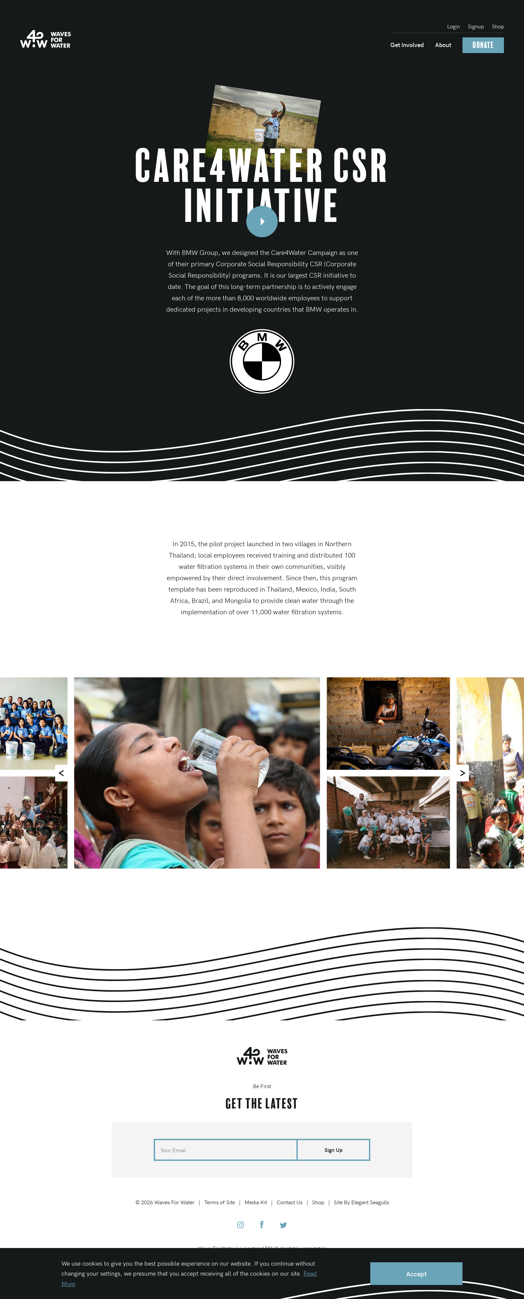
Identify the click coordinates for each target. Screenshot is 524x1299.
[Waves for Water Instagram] (240, 1225)
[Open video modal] (262, 221)
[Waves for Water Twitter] (283, 1225)
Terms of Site (219, 1202)
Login (453, 26)
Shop (498, 26)
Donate (483, 45)
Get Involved (407, 44)
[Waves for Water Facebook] (262, 1225)
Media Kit (256, 1202)
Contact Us (289, 1202)
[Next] (460, 773)
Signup (476, 26)
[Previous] (63, 773)
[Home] (45, 39)
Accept (416, 1273)
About (443, 44)
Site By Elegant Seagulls (361, 1202)
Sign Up (333, 1149)
